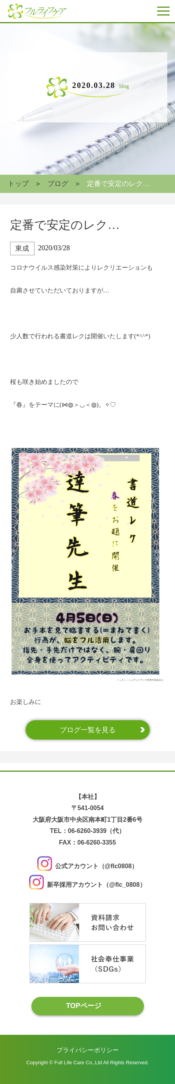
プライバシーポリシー (88, 1049)
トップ (18, 184)
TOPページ (83, 1006)
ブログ (57, 184)
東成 (22, 248)
